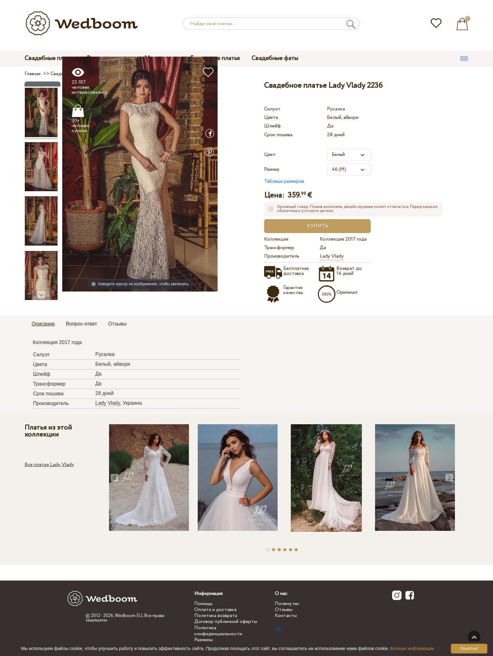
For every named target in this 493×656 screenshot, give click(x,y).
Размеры (203, 639)
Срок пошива (278, 135)
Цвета (271, 117)
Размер (272, 169)
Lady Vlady (332, 256)
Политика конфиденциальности (218, 630)
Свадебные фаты (275, 58)
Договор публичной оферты (225, 621)
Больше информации (412, 648)
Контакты (286, 615)
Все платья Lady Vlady (49, 464)
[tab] (43, 324)
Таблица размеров (284, 181)
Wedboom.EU (128, 616)
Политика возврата (215, 615)
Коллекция (276, 239)
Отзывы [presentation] (117, 323)
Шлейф (272, 126)
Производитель (281, 256)
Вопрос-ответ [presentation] (81, 323)
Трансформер (279, 248)
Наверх (474, 637)
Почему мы (287, 603)
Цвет (270, 155)
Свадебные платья (50, 58)
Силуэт (272, 109)
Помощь (203, 603)
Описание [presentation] (43, 323)
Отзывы (283, 609)
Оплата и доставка (215, 609)
